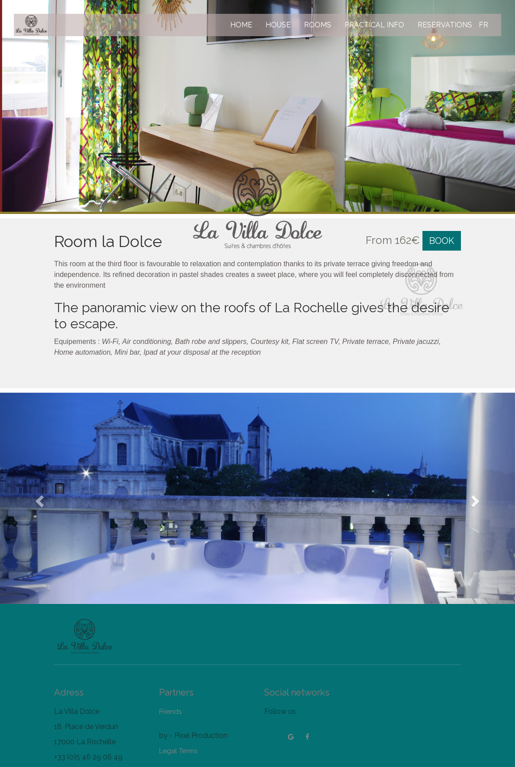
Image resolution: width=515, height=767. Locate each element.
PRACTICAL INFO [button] (374, 25)
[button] (38, 498)
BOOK (441, 240)
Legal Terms (178, 751)
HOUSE (278, 25)
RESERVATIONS (445, 25)
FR (483, 25)
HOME (241, 25)
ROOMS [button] (317, 25)
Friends (170, 712)
